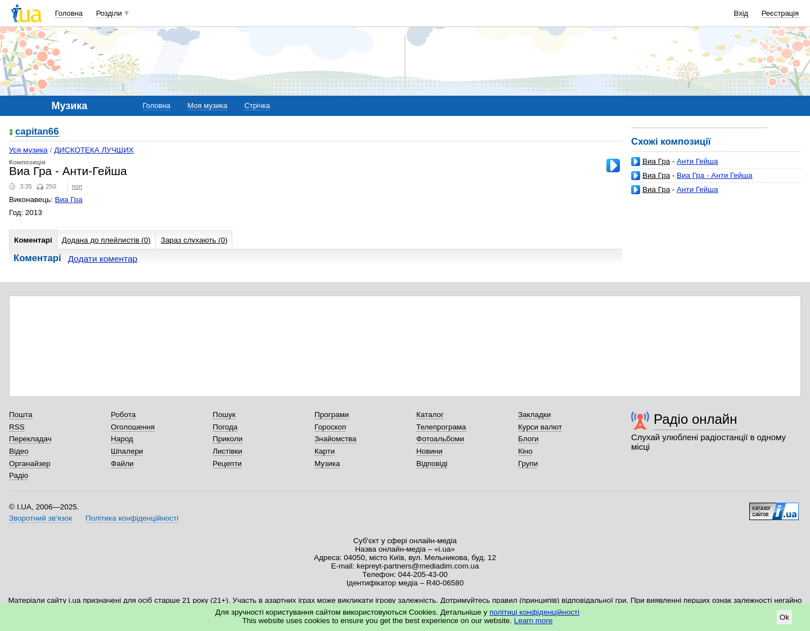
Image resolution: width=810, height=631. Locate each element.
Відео (19, 451)
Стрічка (256, 105)
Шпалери (127, 451)
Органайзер (29, 463)
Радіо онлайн (695, 419)
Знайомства (335, 439)
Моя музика (207, 105)
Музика (327, 463)
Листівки (227, 451)
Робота (123, 414)
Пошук (224, 414)
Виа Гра (656, 161)
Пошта (20, 414)
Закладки (534, 414)
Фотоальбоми (440, 439)
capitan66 (37, 132)
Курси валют (540, 427)
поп (77, 186)
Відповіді (432, 463)
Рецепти (227, 463)
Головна (69, 13)
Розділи (109, 13)
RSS (17, 427)
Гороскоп (330, 427)
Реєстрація (780, 13)
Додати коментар (102, 258)
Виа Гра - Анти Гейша (714, 175)
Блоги (528, 439)
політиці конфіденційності (534, 612)
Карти (324, 451)
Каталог (430, 414)
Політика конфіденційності (132, 518)
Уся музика (28, 150)
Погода (225, 427)
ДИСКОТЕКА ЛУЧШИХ (94, 150)
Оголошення (133, 427)
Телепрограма (441, 427)
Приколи (227, 439)
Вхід (741, 13)
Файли (122, 463)
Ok (784, 617)
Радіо (18, 475)
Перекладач (30, 439)
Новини (429, 451)
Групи (528, 463)
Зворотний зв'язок (40, 518)
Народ (122, 439)
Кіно (525, 451)
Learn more (533, 620)
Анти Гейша (697, 161)
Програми (331, 414)
